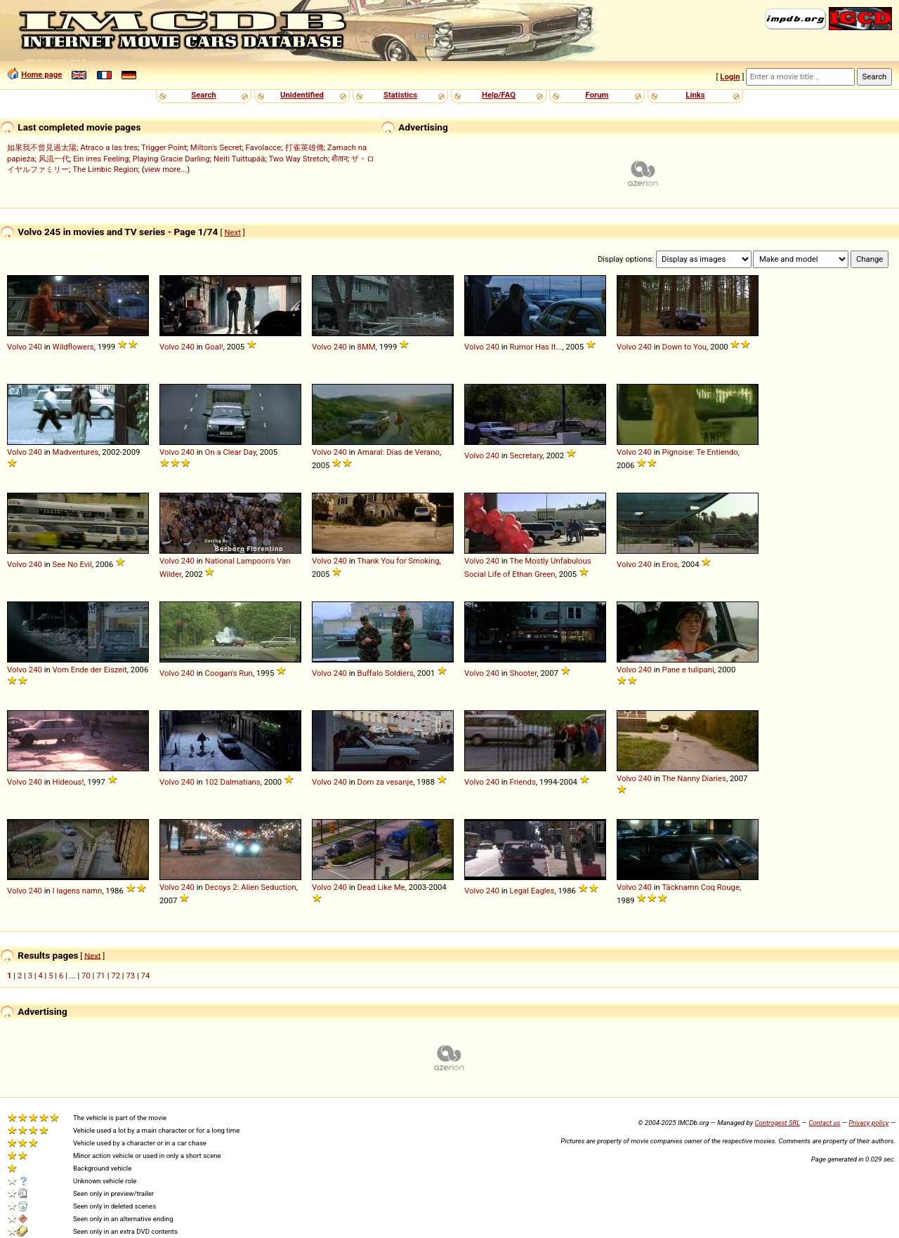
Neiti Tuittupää (239, 159)
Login (730, 76)
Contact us (824, 1122)
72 (115, 975)
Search (203, 95)
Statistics (400, 95)
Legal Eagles (532, 891)
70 (86, 975)
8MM (366, 347)
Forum (597, 95)
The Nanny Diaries (694, 778)
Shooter (523, 673)
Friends (523, 782)
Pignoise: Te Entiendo (700, 452)
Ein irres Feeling (101, 159)
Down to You (684, 347)
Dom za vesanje (385, 782)
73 (130, 975)
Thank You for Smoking (398, 561)
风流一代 (54, 159)
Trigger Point (164, 147)
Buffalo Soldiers (385, 673)
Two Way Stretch (297, 159)
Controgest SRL (777, 1122)
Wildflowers (73, 347)
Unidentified (302, 95)
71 (100, 975)
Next (232, 232)
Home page (41, 74)
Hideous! (68, 782)
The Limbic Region (105, 169)
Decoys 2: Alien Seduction (250, 887)
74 (145, 975)
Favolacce (264, 147)
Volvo (17, 347)
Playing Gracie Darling (171, 159)
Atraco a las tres (109, 147)
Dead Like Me (381, 887)
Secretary (526, 455)
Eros (670, 564)
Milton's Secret (216, 147)
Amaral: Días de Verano (398, 452)
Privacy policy (868, 1122)
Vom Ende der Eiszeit (90, 669)
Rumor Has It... (536, 347)
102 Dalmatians (233, 782)
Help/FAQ (499, 95)
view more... (166, 169)
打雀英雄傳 (304, 147)
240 (35, 347)
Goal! (214, 347)
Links (694, 95)
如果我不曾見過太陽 (42, 147)
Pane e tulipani (688, 669)
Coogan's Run (229, 673)
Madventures (76, 452)
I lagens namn (78, 891)
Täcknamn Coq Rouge (701, 887)
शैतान (340, 159)
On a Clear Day (230, 452)
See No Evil (72, 564)
